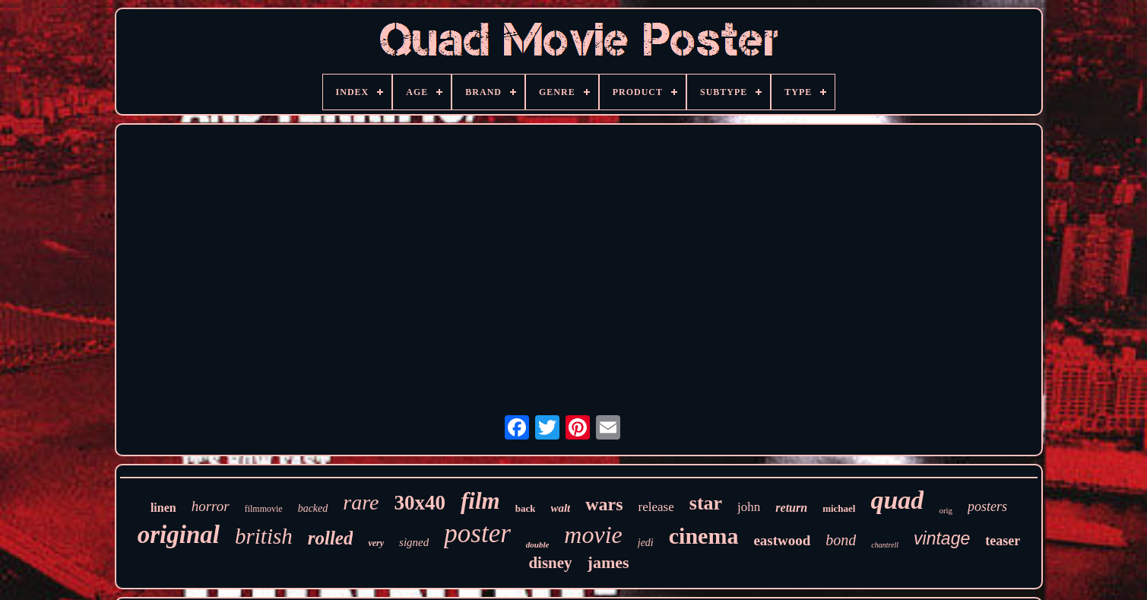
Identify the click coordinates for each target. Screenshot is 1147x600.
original (179, 534)
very (376, 543)
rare (361, 502)
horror (211, 506)
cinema (704, 535)
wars (604, 504)
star (705, 503)
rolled (330, 538)
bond (840, 540)
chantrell (884, 545)
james (608, 562)
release (656, 507)
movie (593, 534)
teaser (1002, 540)
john (748, 507)
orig (945, 510)
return (791, 507)
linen (163, 507)
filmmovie (264, 508)
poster (477, 533)
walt (560, 508)
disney (550, 563)
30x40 (420, 502)
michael (838, 508)
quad (897, 500)
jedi (646, 542)
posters (987, 506)
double (538, 544)
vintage (942, 538)
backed (313, 508)
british (264, 536)
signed (414, 542)
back (525, 508)
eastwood (781, 540)
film (480, 500)
